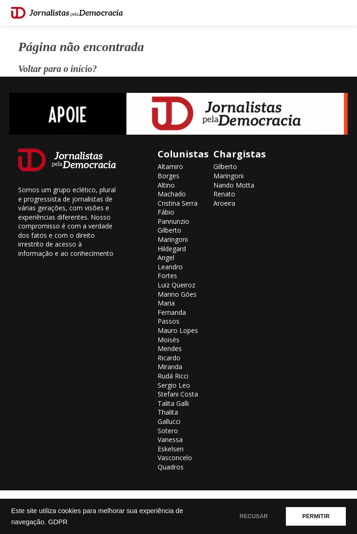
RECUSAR (254, 516)
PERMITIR (316, 516)
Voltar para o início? (57, 69)
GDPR (57, 522)
